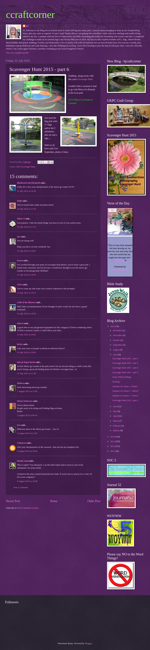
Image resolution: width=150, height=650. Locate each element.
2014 (112, 437)
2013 (112, 441)
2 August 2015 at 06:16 (27, 415)
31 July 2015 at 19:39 (26, 313)
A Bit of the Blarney (26, 302)
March (116, 421)
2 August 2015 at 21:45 (27, 433)
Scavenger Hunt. (85, 79)
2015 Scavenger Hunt (25, 167)
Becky (20, 344)
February (117, 426)
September (118, 345)
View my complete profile (17, 53)
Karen (20, 260)
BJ (27, 26)
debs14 (20, 323)
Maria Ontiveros (25, 401)
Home (53, 501)
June (115, 406)
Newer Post (13, 501)
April (115, 416)
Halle (19, 201)
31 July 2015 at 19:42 (26, 334)
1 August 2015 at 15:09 (27, 391)
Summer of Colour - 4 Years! (125, 386)
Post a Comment (21, 487)
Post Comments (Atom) (28, 508)
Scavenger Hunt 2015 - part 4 (125, 368)
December (117, 330)
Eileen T (21, 219)
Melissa (20, 383)
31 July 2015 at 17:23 (26, 227)
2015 (112, 326)
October (117, 340)
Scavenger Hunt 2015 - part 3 (125, 372)
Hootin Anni (22, 461)
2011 (112, 451)
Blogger (88, 643)
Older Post (93, 501)
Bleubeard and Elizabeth (28, 183)
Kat (19, 425)
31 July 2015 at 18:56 (26, 275)
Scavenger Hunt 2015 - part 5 (125, 363)
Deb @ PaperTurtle (26, 362)
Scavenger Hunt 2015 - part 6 (125, 358)
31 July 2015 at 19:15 (26, 293)
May (115, 411)
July (115, 354)
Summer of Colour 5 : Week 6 (125, 391)
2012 (112, 446)
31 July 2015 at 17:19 (26, 209)
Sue (18, 236)
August (116, 350)
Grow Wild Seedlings (121, 377)
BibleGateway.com (120, 269)
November (118, 335)
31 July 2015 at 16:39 (26, 191)
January (116, 430)
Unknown (21, 443)
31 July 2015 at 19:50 (26, 352)
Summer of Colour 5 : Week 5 (125, 396)
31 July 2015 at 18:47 (26, 251)
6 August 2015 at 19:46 (27, 451)
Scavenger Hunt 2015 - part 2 (125, 400)
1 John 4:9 (119, 260)
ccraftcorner (30, 14)
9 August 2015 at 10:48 (27, 481)
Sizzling (115, 382)
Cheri (19, 284)
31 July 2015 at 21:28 (26, 373)
